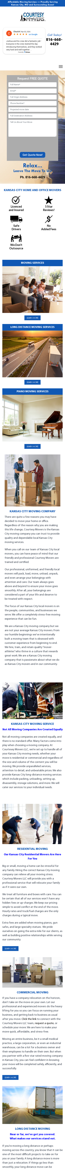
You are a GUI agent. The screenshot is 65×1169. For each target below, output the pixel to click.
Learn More (32, 318)
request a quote (44, 1023)
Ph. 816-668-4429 (32, 177)
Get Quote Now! (32, 154)
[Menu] (61, 66)
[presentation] (32, 144)
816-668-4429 (54, 41)
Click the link (29, 1019)
